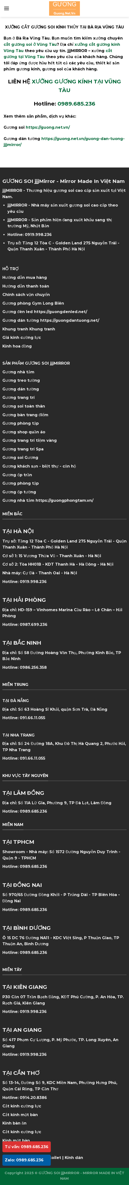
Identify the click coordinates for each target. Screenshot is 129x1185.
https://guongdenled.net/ (60, 311)
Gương (31, 457)
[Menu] (6, 8)
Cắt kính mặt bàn (20, 1114)
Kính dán (74, 1157)
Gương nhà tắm (18, 372)
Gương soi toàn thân (23, 406)
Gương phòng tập (20, 483)
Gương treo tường (21, 380)
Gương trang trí (18, 397)
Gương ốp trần (17, 475)
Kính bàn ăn (14, 1123)
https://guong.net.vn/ (48, 127)
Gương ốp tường (19, 492)
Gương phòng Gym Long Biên (33, 303)
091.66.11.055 (32, 718)
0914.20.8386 (33, 1097)
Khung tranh (42, 329)
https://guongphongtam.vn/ (64, 500)
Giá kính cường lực (21, 337)
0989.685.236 (33, 811)
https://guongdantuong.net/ (69, 320)
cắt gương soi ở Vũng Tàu (30, 44)
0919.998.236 (38, 234)
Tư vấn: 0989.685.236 (26, 1147)
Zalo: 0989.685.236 (24, 1160)
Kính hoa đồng (17, 346)
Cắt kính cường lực (21, 1106)
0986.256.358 (33, 667)
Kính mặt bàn (16, 1140)
